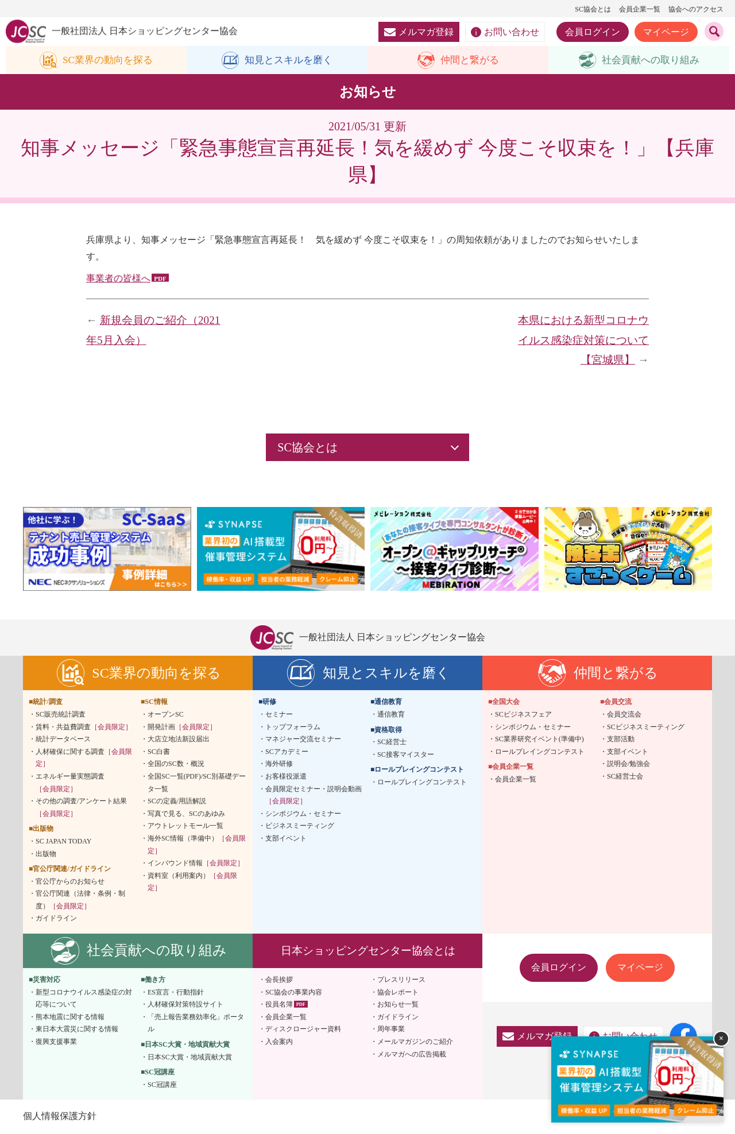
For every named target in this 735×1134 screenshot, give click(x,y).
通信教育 (391, 715)
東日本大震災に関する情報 (77, 1029)
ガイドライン (56, 919)
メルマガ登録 (419, 32)
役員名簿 (279, 1005)
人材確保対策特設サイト (185, 1005)
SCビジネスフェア (523, 715)
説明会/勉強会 (628, 764)
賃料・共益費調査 (84, 727)
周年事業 (391, 1029)
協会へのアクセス (696, 9)
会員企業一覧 (639, 9)
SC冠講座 (162, 1085)
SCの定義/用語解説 (177, 802)
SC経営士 (392, 742)
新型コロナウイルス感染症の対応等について (84, 998)
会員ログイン (592, 32)
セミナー (279, 715)
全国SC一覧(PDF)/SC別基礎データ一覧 (197, 783)
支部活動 (621, 740)
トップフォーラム (292, 727)
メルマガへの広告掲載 (411, 1054)
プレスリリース (401, 980)
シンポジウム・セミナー (303, 814)
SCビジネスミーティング (645, 727)
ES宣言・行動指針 (176, 992)
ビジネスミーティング (299, 826)
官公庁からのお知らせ (70, 881)
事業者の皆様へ (118, 279)
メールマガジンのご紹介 (415, 1042)
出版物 (46, 854)
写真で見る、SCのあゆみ (186, 814)
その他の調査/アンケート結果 (81, 808)
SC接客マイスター (405, 754)
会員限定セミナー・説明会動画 (313, 795)
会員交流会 (624, 715)
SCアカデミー (286, 752)
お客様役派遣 (286, 777)
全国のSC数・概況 (176, 764)
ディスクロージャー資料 (303, 1029)
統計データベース (63, 740)
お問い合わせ (505, 32)
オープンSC (166, 715)
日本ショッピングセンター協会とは (368, 951)
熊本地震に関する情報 (70, 1017)
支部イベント (286, 839)
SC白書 (159, 752)
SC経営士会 (625, 777)
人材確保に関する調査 (84, 758)
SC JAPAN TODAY (63, 842)
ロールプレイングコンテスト (422, 783)
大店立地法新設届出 (179, 740)
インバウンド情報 (196, 864)
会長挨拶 (279, 980)
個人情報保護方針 (59, 1116)
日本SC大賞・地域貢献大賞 (190, 1057)
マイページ (666, 32)
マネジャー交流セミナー (303, 740)
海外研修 (279, 764)
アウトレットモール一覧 (185, 826)
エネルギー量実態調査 (70, 783)
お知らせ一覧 (398, 1005)
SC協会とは (593, 9)
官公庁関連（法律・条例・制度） (80, 900)
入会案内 (279, 1042)
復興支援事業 (56, 1042)
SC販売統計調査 (61, 715)
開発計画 (182, 727)
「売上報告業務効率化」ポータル (196, 1023)
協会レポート (398, 992)
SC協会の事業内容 (293, 992)
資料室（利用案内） (192, 882)
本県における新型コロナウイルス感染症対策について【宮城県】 (583, 340)
